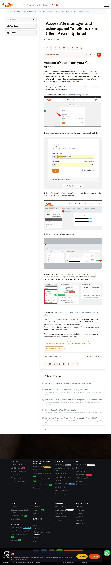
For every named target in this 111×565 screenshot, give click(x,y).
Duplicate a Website (61, 490)
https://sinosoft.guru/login (78, 95)
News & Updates (60, 507)
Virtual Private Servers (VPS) (42, 480)
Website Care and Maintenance (65, 469)
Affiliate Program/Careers (41, 533)
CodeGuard (80, 481)
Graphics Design (60, 494)
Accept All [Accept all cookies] (94, 556)
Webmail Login (16, 519)
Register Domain (16, 464)
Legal (34, 541)
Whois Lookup (15, 475)
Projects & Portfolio (61, 517)
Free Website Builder (65, 484)
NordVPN (79, 468)
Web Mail (14, 507)
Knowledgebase (20, 11)
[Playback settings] (86, 54)
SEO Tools (36, 507)
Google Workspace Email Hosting (19, 511)
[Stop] (90, 55)
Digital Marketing (21, 528)
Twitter (79, 513)
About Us (36, 525)
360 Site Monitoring (82, 485)
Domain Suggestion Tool (19, 481)
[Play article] (99, 55)
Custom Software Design (63, 477)
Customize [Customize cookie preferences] (82, 556)
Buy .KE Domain (18, 468)
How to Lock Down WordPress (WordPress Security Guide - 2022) (73, 420)
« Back (45, 429)
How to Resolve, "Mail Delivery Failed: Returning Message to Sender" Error (73, 402)
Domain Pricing (16, 478)
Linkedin (79, 517)
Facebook (80, 510)
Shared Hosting (42, 467)
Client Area (36, 529)
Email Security (84, 475)
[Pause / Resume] (94, 55)
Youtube (79, 523)
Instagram (80, 520)
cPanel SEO (38, 510)
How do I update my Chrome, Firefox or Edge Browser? (73, 391)
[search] (23, 5)
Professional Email (19, 516)
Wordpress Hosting (39, 470)
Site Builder (58, 480)
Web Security (80, 471)
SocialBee (16, 540)
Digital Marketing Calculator (20, 535)
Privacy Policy (22, 559)
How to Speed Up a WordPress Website (73, 411)
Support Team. (79, 327)
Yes (89, 356)
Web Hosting (37, 488)
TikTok (79, 507)
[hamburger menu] (106, 4)
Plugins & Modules (61, 474)
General (31, 11)
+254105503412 (60, 330)
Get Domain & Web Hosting (56, 343)
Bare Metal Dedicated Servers (42, 474)
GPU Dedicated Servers (42, 485)
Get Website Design (79, 343)
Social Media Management (20, 531)
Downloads (58, 520)
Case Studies (59, 513)
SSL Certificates (85, 465)
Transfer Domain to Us (18, 471)
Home (9, 11)
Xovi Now (36, 513)
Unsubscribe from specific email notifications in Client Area (66, 383)
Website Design (63, 465)
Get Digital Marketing (54, 348)
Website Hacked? (82, 478)
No (98, 356)
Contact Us (36, 538)
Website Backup (60, 487)
